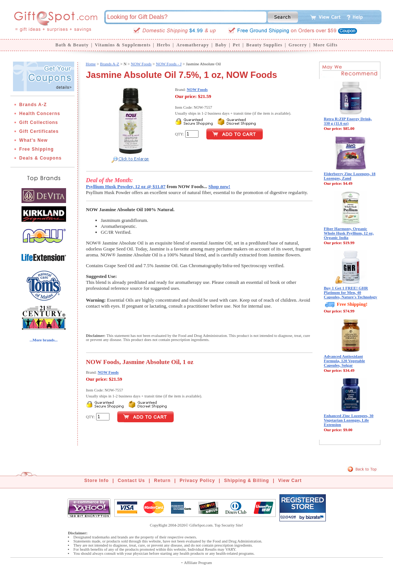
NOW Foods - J (168, 64)
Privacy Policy (197, 480)
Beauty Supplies (264, 44)
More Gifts (325, 44)
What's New (33, 140)
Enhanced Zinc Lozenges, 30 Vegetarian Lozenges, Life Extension (349, 420)
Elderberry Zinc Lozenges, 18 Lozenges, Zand (350, 175)
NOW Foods (141, 64)
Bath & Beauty (72, 44)
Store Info (96, 480)
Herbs (163, 44)
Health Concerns (39, 113)
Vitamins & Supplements (123, 44)
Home (91, 64)
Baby (221, 44)
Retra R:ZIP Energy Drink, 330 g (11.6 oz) (348, 121)
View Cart (290, 480)
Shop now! (219, 186)
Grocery (298, 44)
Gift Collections (38, 122)
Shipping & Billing (246, 480)
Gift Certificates (39, 131)
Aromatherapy (192, 44)
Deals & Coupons (40, 158)
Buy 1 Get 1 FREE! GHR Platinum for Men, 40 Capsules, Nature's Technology (350, 292)
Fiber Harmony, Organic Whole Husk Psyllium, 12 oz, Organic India (349, 233)
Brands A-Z (33, 104)
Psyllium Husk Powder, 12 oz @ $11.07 (126, 186)
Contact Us (131, 480)
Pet (236, 44)
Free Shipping (36, 149)
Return (162, 480)
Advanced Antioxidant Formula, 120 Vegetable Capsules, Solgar (344, 360)
